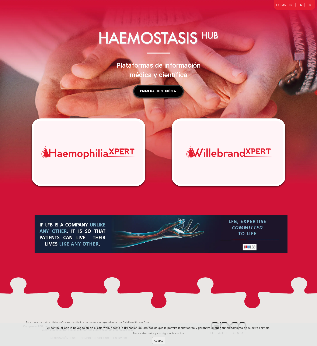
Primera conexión (158, 91)
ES (309, 5)
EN (300, 5)
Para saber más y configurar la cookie (158, 336)
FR (290, 5)
